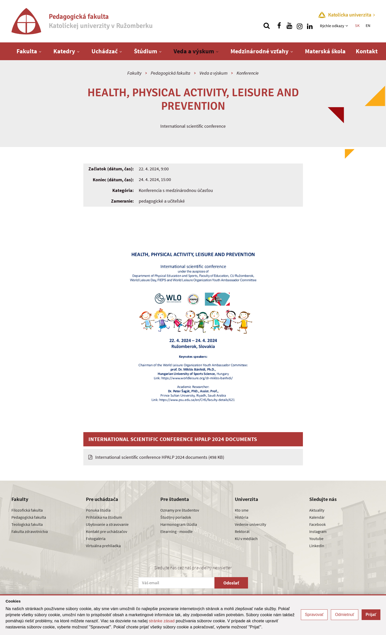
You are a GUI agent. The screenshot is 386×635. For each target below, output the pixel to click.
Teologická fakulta (27, 524)
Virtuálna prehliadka (103, 545)
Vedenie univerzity (250, 524)
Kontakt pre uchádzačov (106, 531)
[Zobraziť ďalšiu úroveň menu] (347, 25)
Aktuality (316, 510)
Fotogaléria (95, 538)
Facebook (317, 524)
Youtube (316, 538)
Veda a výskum (194, 51)
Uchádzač (104, 51)
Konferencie (248, 73)
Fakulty (134, 73)
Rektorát (242, 531)
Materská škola (325, 51)
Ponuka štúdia (98, 510)
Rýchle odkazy (332, 25)
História (241, 517)
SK (357, 25)
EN (368, 25)
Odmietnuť (344, 614)
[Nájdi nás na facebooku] (279, 26)
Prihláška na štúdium (104, 517)
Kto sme (242, 510)
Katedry (64, 51)
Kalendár (317, 517)
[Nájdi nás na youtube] (289, 26)
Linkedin (316, 545)
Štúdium (145, 51)
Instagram (318, 531)
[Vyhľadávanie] (266, 26)
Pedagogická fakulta (170, 73)
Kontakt (367, 51)
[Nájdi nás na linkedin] (310, 26)
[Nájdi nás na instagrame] (300, 26)
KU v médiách (246, 538)
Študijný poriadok (175, 517)
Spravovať (314, 614)
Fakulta (27, 51)
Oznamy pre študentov (179, 510)
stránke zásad (162, 621)
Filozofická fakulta (27, 510)
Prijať (371, 614)
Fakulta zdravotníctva (29, 531)
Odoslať (231, 583)
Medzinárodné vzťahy (259, 51)
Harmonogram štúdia (178, 524)
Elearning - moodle (176, 531)
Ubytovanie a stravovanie (107, 524)
